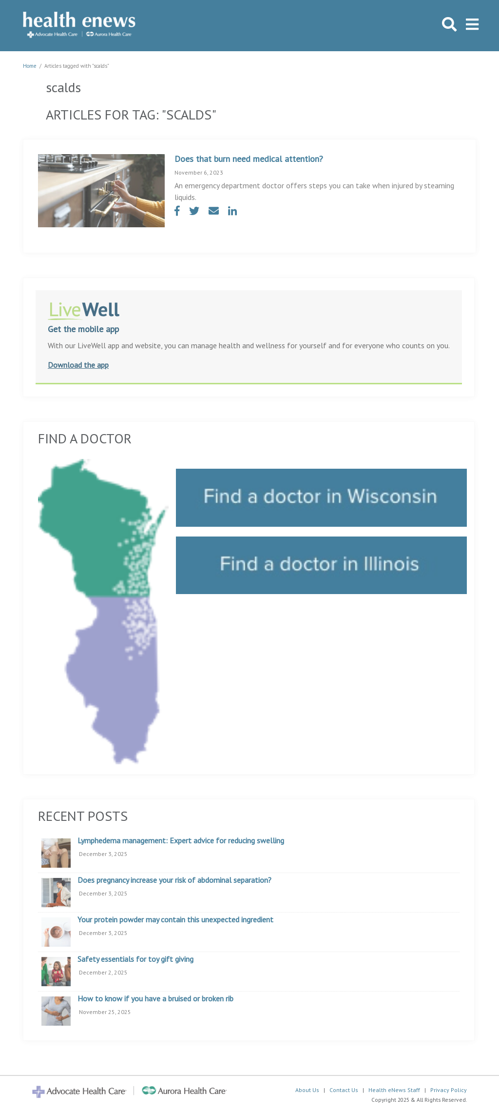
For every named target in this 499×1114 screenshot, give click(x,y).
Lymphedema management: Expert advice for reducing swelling (180, 840)
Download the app (78, 365)
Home (30, 65)
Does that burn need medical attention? (248, 158)
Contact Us (343, 1090)
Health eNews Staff (394, 1090)
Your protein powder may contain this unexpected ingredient (175, 919)
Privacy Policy (448, 1090)
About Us (307, 1090)
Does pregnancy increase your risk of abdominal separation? (174, 880)
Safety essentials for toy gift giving (135, 959)
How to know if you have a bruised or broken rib (155, 999)
